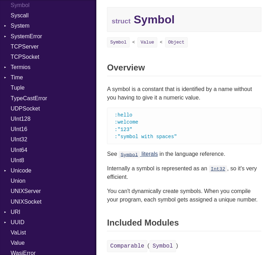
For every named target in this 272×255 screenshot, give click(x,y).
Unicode (21, 171)
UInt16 (19, 129)
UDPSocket (25, 109)
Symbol (118, 42)
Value (18, 243)
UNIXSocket (26, 202)
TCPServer (25, 47)
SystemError (26, 36)
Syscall (20, 15)
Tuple (17, 88)
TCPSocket (25, 57)
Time (17, 77)
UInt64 (19, 150)
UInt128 (20, 119)
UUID (17, 222)
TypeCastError (29, 98)
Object (176, 42)
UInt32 (19, 139)
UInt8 (17, 160)
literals (138, 155)
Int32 (218, 170)
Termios (20, 67)
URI (16, 212)
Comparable (127, 247)
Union (18, 181)
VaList (18, 233)
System (20, 26)
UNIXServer (26, 191)
